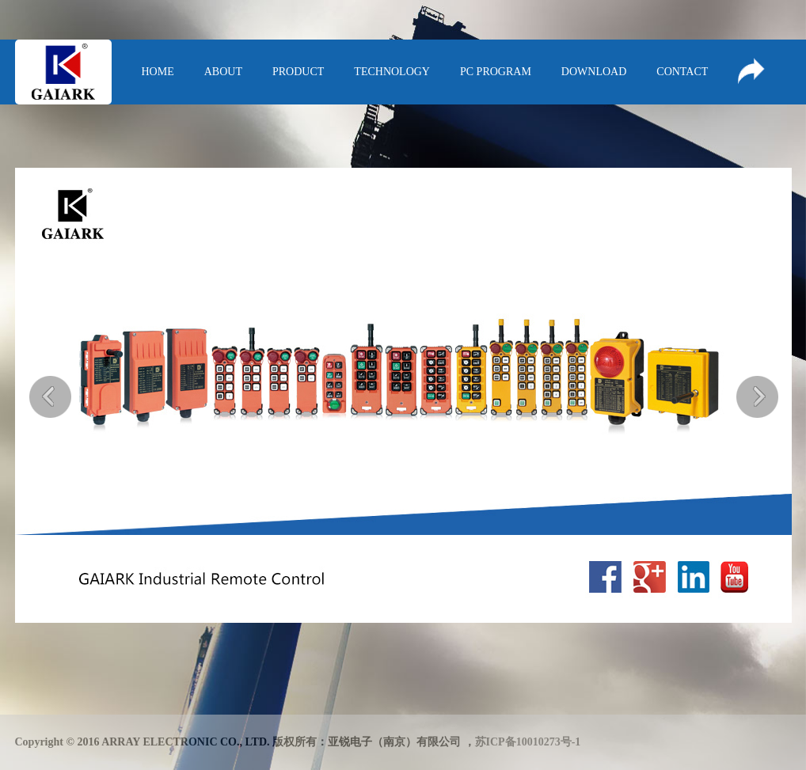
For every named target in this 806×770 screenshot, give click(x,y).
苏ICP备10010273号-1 (528, 742)
